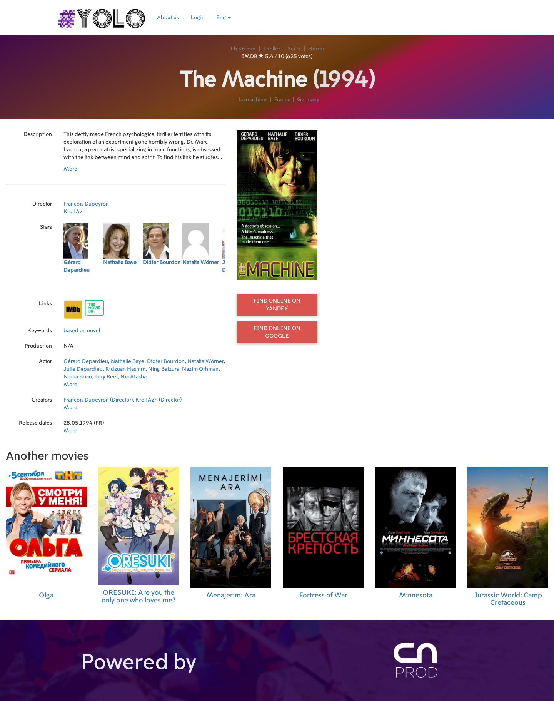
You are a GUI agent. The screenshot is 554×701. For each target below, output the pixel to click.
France (282, 99)
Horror (316, 49)
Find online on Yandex (277, 304)
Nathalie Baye (127, 361)
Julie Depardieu (83, 369)
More (70, 169)
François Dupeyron (86, 204)
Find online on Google (277, 332)
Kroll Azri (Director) (158, 400)
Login (197, 17)
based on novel (81, 330)
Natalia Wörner (205, 361)
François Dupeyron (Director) (98, 400)
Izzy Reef (106, 377)
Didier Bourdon (166, 361)
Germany (308, 99)
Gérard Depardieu (85, 361)
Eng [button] (223, 17)
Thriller (271, 49)
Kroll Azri (74, 211)
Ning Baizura (163, 369)
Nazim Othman (200, 369)
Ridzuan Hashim (125, 369)
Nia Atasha (133, 377)
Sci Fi (294, 49)
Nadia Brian (77, 377)
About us (168, 17)
